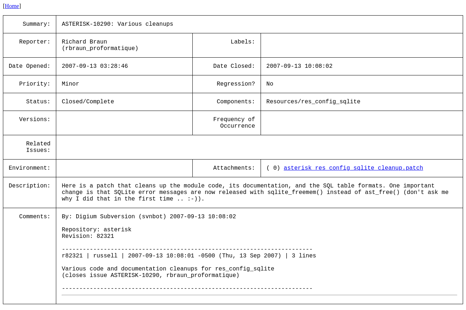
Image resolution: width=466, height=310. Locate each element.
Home (12, 6)
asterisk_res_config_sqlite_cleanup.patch (353, 168)
